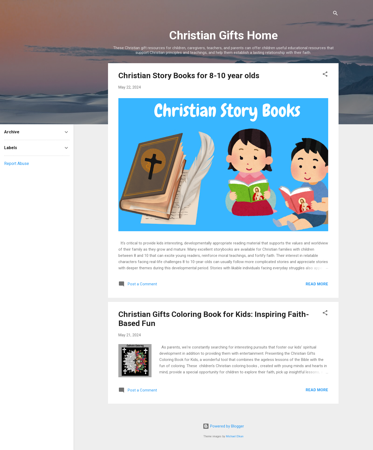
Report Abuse (16, 163)
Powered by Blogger (223, 426)
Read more (317, 284)
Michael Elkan (234, 436)
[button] (325, 75)
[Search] (335, 14)
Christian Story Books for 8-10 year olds (188, 75)
